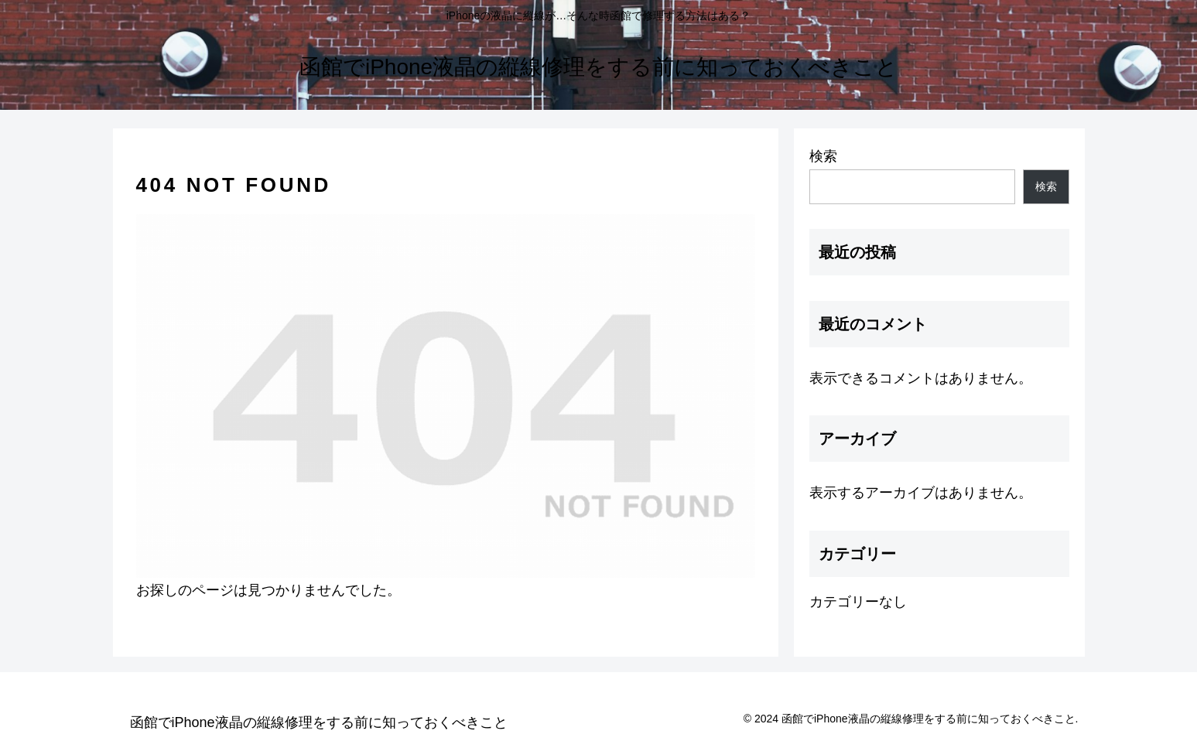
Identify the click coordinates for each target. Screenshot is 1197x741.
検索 (823, 156)
